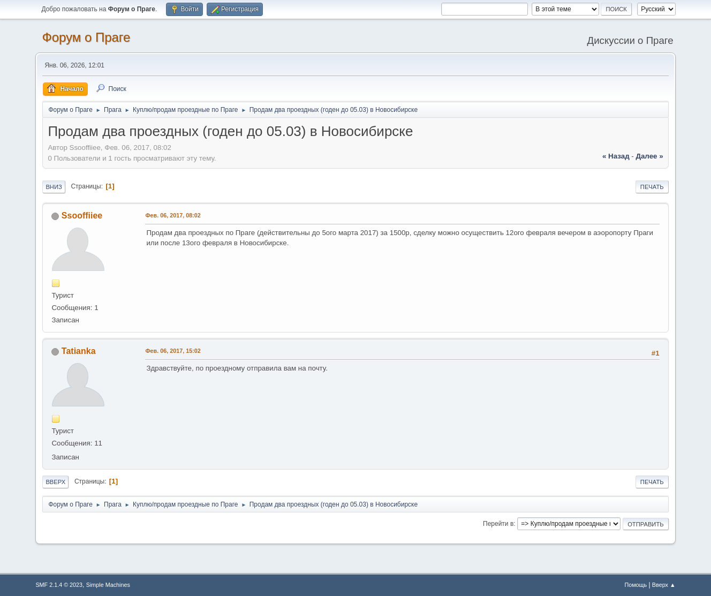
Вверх (55, 482)
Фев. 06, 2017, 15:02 (172, 351)
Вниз (54, 187)
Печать (652, 187)
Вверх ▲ (664, 585)
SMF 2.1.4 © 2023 (58, 585)
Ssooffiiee (82, 215)
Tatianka (79, 351)
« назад (616, 156)
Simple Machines (108, 585)
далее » (649, 156)
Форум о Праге (86, 37)
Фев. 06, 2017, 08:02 (172, 215)
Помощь (635, 585)
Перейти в (498, 523)
